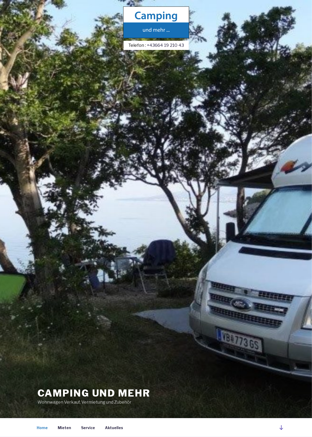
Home (42, 427)
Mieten (64, 427)
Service (88, 427)
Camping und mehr (94, 393)
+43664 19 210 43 (165, 45)
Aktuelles (114, 427)
